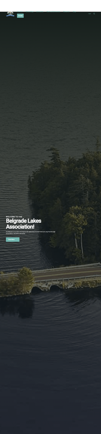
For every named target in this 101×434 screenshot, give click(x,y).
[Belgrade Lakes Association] (10, 13)
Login (89, 13)
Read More (12, 239)
